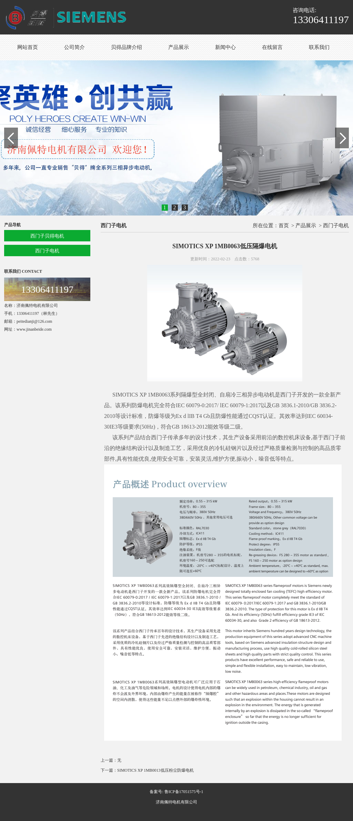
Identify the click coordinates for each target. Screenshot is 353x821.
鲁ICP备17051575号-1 (183, 791)
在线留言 (272, 47)
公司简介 (74, 47)
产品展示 (178, 47)
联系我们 (319, 47)
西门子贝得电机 (47, 236)
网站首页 (27, 47)
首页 (284, 225)
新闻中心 (225, 47)
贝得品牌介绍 (126, 47)
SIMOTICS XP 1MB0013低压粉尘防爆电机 (155, 770)
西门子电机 (47, 250)
